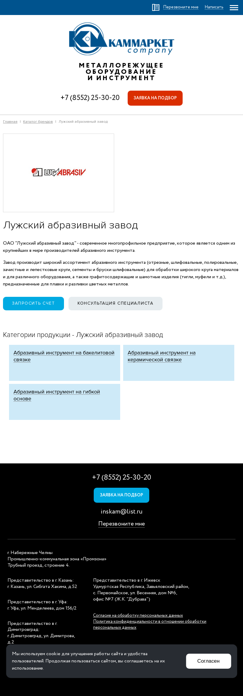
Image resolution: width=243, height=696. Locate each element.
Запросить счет (33, 303)
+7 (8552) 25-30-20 (90, 98)
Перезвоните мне (121, 524)
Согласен (208, 661)
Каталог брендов (38, 121)
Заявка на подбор (155, 98)
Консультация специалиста (115, 303)
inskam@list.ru (121, 512)
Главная (10, 121)
